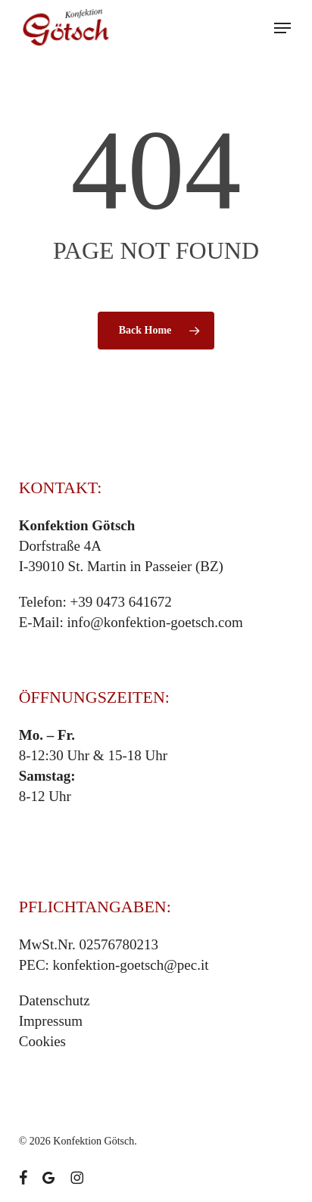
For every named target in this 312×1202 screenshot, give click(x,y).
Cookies (42, 1041)
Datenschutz (54, 1000)
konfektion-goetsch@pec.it (131, 965)
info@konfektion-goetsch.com (155, 622)
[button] (282, 28)
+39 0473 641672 (121, 602)
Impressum (51, 1021)
